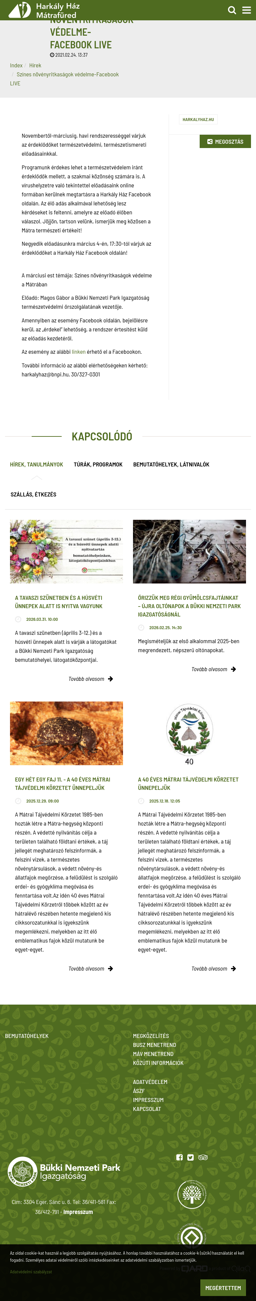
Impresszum (78, 1211)
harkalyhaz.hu (198, 119)
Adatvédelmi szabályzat (31, 1271)
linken (79, 351)
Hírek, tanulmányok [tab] (36, 464)
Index (16, 65)
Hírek (35, 65)
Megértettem (223, 1287)
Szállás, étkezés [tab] (33, 494)
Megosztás (225, 141)
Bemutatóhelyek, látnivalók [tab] (171, 464)
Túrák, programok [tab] (98, 464)
